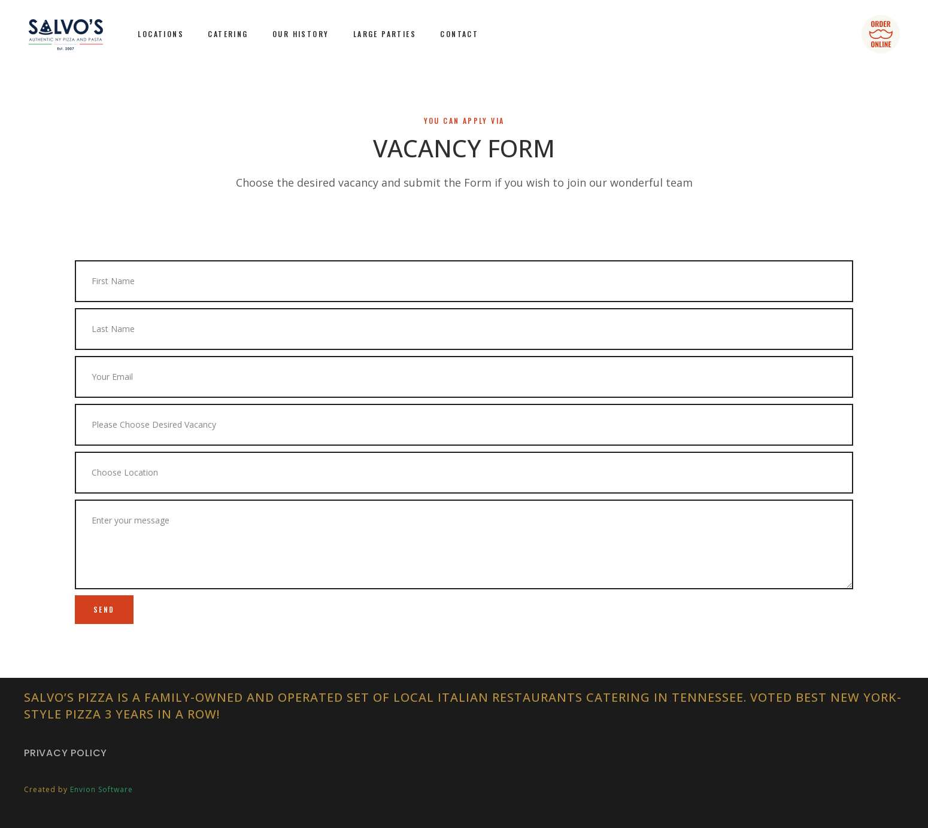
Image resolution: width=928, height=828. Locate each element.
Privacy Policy (65, 753)
